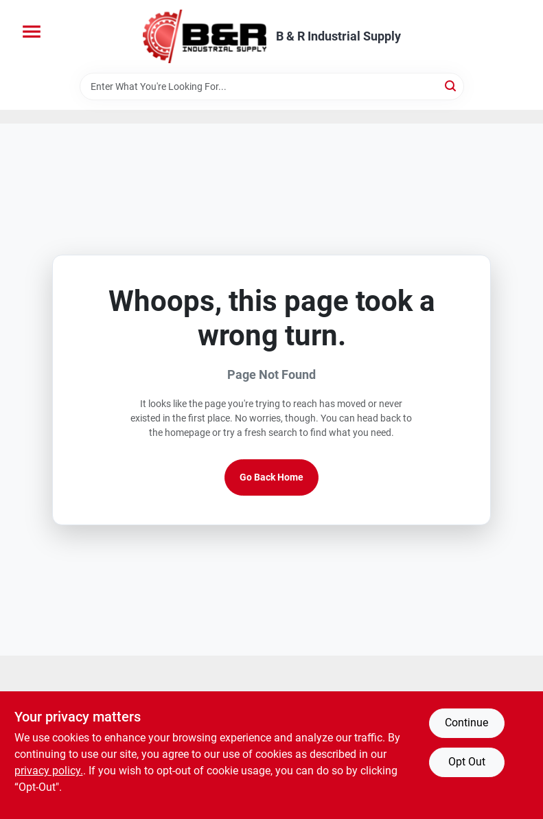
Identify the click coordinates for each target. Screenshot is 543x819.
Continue (466, 722)
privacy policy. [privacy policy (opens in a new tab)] (48, 770)
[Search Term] (272, 86)
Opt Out (466, 761)
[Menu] (32, 32)
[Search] (451, 85)
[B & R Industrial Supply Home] (204, 36)
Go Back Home (271, 477)
